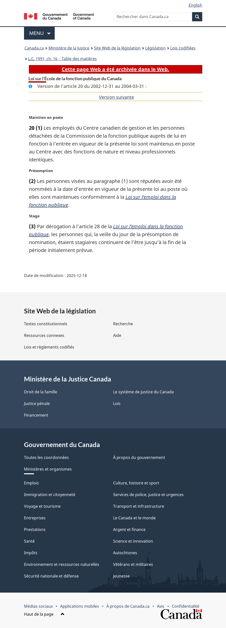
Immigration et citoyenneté (49, 494)
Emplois (31, 483)
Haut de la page (44, 614)
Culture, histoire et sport (136, 483)
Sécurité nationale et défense (51, 576)
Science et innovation (133, 541)
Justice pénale (37, 403)
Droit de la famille (40, 392)
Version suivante (116, 97)
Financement (36, 415)
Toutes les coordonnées (46, 457)
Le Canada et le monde (134, 518)
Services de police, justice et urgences (148, 494)
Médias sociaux (38, 606)
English (195, 5)
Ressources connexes (44, 335)
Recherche (123, 324)
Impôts (30, 552)
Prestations (35, 529)
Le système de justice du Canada (143, 392)
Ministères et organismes (48, 469)
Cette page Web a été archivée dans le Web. (115, 69)
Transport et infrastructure (138, 506)
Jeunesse (121, 576)
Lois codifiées (183, 48)
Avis (160, 606)
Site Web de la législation (117, 48)
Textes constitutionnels (45, 324)
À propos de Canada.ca (128, 606)
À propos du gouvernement (139, 457)
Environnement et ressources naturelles (61, 564)
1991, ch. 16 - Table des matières (62, 58)
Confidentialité (185, 606)
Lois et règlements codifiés (49, 347)
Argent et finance (129, 529)
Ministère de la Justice (69, 48)
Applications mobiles (79, 606)
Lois (117, 403)
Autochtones (125, 552)
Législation (155, 48)
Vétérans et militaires (133, 564)
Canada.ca (34, 48)
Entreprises (35, 518)
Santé (29, 541)
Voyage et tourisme (42, 506)
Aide (117, 335)
